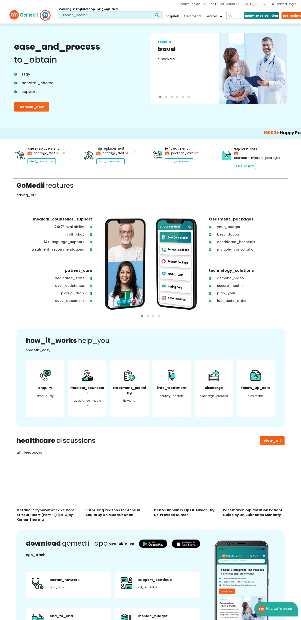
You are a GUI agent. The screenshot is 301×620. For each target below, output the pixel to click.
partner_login (284, 4)
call (224, 4)
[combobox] (257, 4)
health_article (193, 4)
